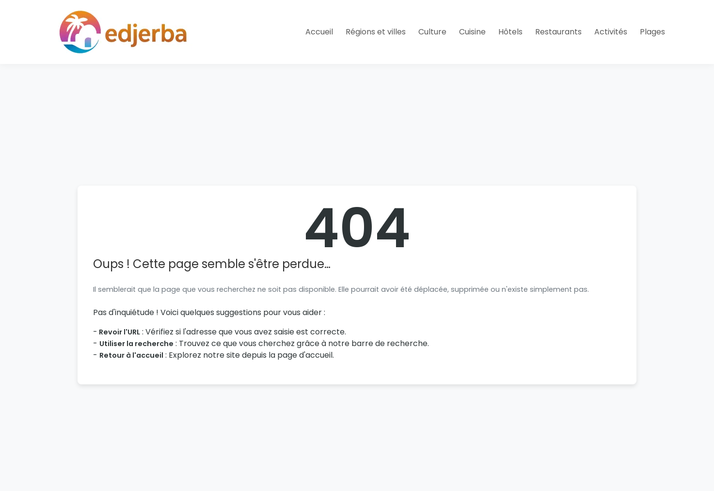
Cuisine (472, 31)
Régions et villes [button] (376, 31)
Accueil (319, 31)
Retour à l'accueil (131, 355)
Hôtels (510, 31)
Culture (432, 31)
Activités (610, 31)
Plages (652, 31)
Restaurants (558, 31)
